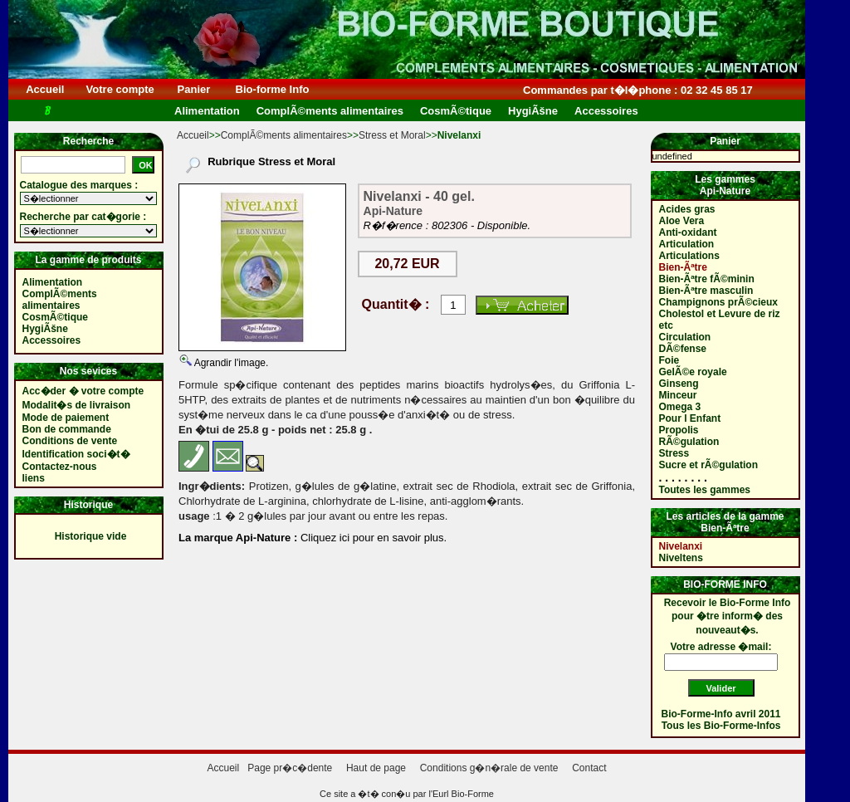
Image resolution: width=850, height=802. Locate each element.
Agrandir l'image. (230, 363)
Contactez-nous (59, 466)
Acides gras (687, 209)
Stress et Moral (392, 135)
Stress (674, 453)
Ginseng (679, 383)
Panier (193, 89)
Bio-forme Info (272, 89)
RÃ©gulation (689, 441)
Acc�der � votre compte (83, 391)
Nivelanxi (681, 546)
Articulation (687, 244)
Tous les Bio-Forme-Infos (721, 725)
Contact (589, 768)
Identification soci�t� (76, 454)
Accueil (45, 89)
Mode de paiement (66, 417)
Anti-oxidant (688, 232)
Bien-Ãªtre (683, 267)
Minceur (678, 395)
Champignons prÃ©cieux (719, 302)
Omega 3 (680, 407)
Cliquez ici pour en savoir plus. (372, 537)
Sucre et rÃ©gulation (709, 465)
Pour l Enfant (690, 418)
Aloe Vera (682, 221)
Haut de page (376, 768)
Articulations (689, 256)
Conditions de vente (70, 441)
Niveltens (681, 558)
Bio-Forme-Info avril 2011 (721, 714)
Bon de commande (66, 429)
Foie (669, 360)
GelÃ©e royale (693, 372)
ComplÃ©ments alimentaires (284, 135)
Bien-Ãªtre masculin (706, 290)
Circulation (685, 337)
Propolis (679, 430)
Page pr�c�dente (289, 768)
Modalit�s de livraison (76, 405)
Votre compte (120, 89)
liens (33, 478)
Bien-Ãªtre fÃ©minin (707, 279)
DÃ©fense (683, 349)
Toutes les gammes (704, 490)
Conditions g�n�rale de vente (489, 768)
